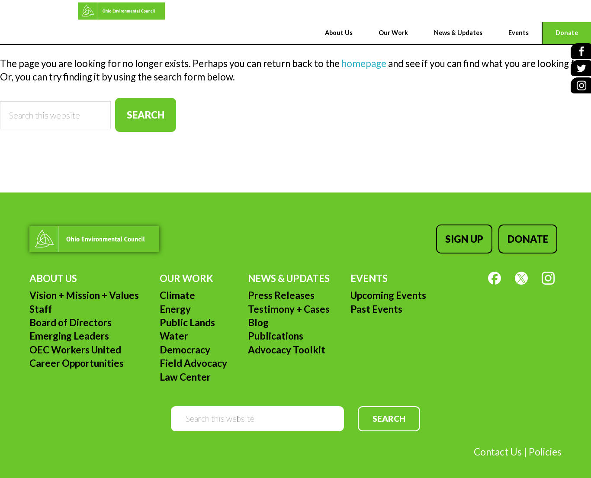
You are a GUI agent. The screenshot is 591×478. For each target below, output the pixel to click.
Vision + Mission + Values (84, 287)
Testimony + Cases (289, 301)
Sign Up (472, 235)
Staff (40, 301)
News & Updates (289, 270)
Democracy (185, 341)
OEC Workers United (75, 341)
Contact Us (498, 443)
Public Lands (187, 314)
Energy (175, 301)
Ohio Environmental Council (45, 11)
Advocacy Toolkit (286, 341)
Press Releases (281, 287)
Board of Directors (70, 314)
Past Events (376, 301)
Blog (258, 314)
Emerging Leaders (69, 328)
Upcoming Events (388, 287)
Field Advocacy (193, 355)
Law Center (185, 368)
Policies (545, 443)
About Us (53, 270)
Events (369, 270)
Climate (177, 287)
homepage (363, 63)
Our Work (186, 270)
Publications (275, 328)
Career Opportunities (76, 355)
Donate (532, 235)
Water (174, 328)
